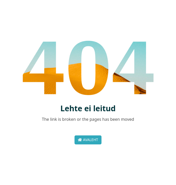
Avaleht (88, 139)
